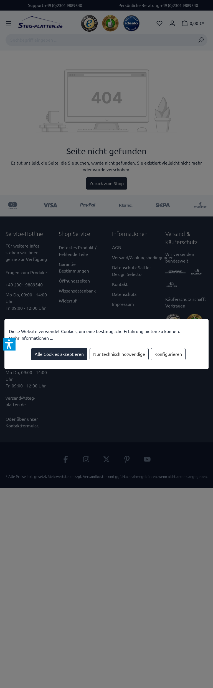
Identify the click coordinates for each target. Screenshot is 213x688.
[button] (9, 344)
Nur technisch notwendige (119, 354)
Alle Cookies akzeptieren (59, 354)
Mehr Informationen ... (31, 338)
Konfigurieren (168, 354)
